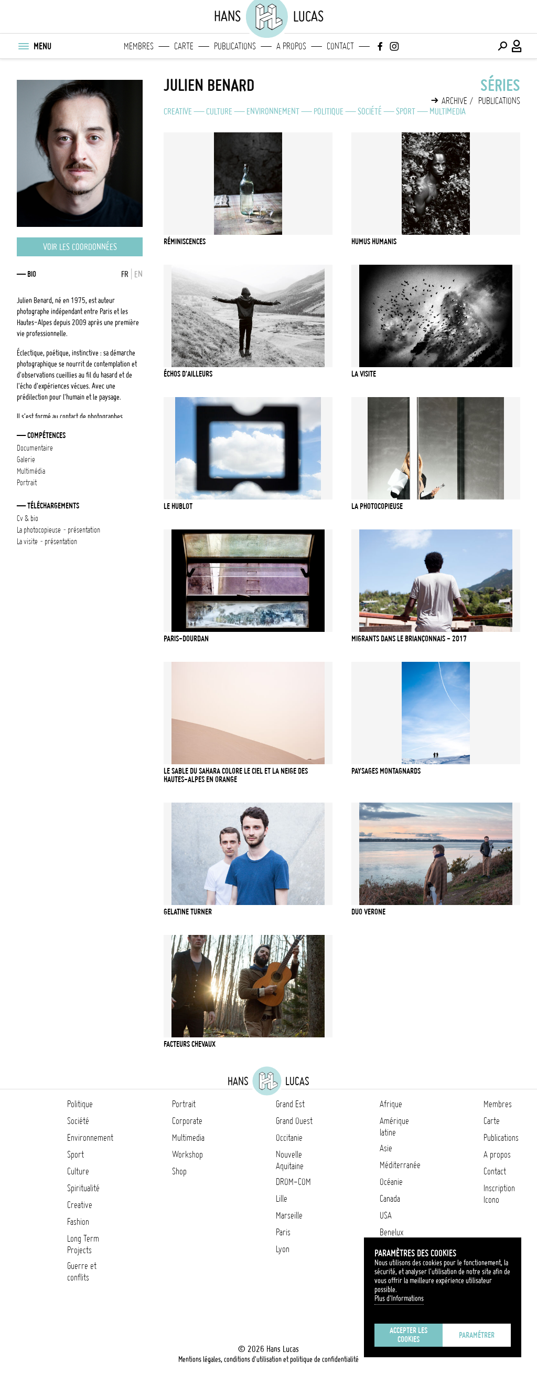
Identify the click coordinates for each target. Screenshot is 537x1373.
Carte (184, 46)
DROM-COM (293, 1182)
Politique (328, 111)
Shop (179, 1171)
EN (138, 274)
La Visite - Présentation (47, 541)
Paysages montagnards (386, 771)
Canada (390, 1198)
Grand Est (290, 1104)
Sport (405, 111)
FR (124, 274)
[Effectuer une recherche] (502, 46)
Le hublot (178, 506)
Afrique (391, 1104)
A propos (291, 46)
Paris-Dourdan (186, 639)
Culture (219, 111)
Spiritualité (83, 1188)
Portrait (184, 1104)
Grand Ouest (294, 1121)
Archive (454, 101)
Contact (340, 46)
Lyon (282, 1249)
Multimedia (447, 111)
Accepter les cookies (408, 1335)
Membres (139, 46)
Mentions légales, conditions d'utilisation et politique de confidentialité (268, 1359)
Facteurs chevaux (190, 1044)
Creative (178, 111)
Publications (235, 46)
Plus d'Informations (399, 1298)
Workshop (187, 1154)
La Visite (363, 374)
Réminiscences (185, 241)
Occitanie (289, 1137)
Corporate (187, 1121)
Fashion (78, 1221)
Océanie (391, 1182)
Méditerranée (400, 1165)
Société (370, 111)
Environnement (272, 111)
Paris (283, 1232)
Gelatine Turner (188, 912)
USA (386, 1215)
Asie (386, 1148)
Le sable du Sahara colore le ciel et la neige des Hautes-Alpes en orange (236, 775)
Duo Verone (368, 912)
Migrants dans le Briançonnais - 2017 (409, 639)
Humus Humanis (373, 241)
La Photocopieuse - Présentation (58, 530)
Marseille (289, 1215)
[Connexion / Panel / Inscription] (517, 46)
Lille (281, 1198)
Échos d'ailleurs (188, 374)
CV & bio (27, 518)
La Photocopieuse (377, 506)
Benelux (391, 1232)
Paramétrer (477, 1335)
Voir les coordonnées (80, 247)
